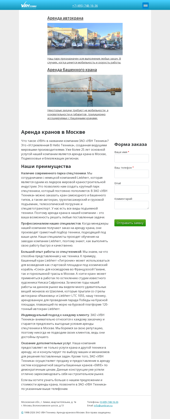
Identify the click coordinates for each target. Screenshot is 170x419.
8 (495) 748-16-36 (109, 402)
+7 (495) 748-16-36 (85, 6)
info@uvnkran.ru (103, 405)
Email (117, 183)
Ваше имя (120, 152)
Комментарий (123, 199)
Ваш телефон (123, 167)
